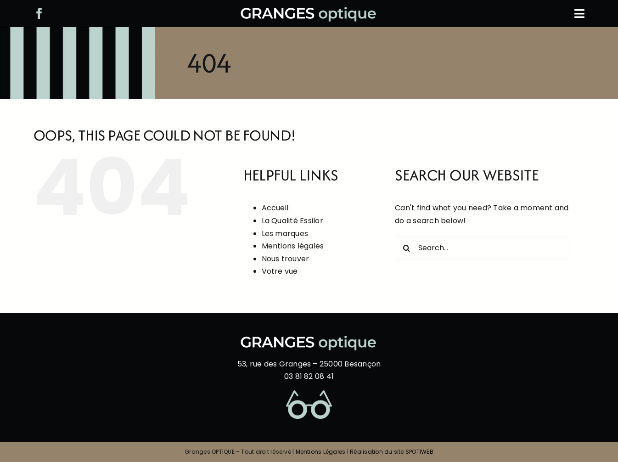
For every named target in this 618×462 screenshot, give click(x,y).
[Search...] (482, 248)
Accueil (275, 208)
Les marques (285, 233)
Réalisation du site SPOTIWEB (391, 452)
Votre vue (280, 271)
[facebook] (39, 13)
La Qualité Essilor (292, 220)
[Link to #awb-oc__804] (579, 13)
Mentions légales (293, 246)
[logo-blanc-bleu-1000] (309, 10)
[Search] (406, 248)
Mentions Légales (321, 452)
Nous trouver (285, 259)
